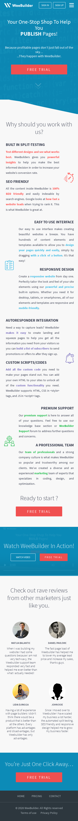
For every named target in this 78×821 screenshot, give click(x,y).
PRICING (37, 796)
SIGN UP (59, 5)
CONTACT (55, 796)
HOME (21, 796)
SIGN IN (45, 5)
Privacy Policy (49, 813)
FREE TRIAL (39, 69)
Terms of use (28, 813)
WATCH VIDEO (23, 557)
